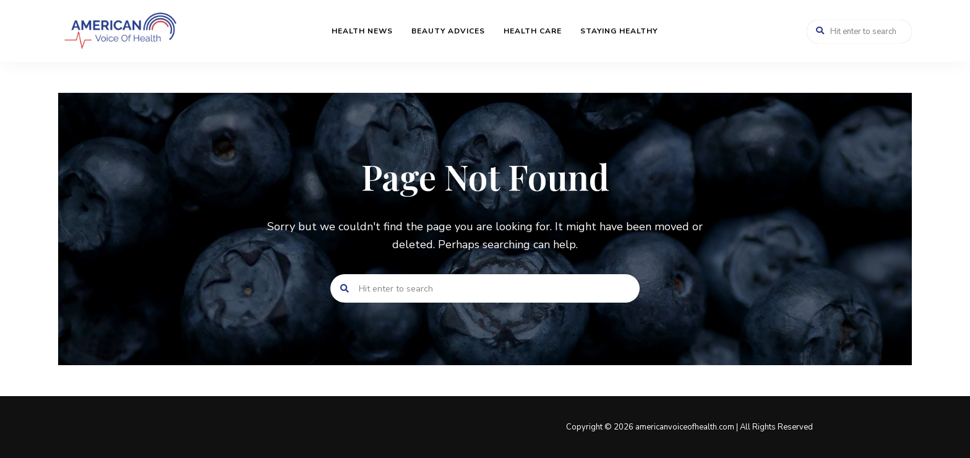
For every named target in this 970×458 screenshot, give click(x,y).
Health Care (533, 31)
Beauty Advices (448, 31)
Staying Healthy (619, 31)
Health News (362, 31)
